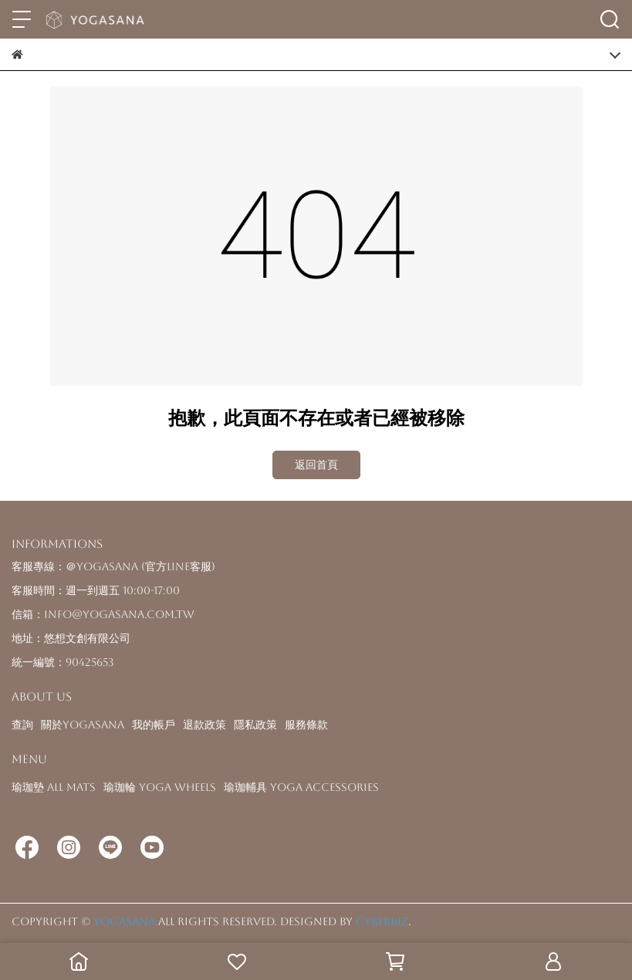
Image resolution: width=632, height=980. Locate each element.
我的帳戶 (153, 724)
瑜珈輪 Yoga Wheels (159, 787)
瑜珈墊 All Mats (54, 787)
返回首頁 (316, 464)
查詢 (22, 724)
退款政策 (204, 724)
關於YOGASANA (82, 724)
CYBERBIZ (382, 921)
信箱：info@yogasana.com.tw (103, 614)
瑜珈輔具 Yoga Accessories (301, 787)
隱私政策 (255, 724)
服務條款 (306, 724)
